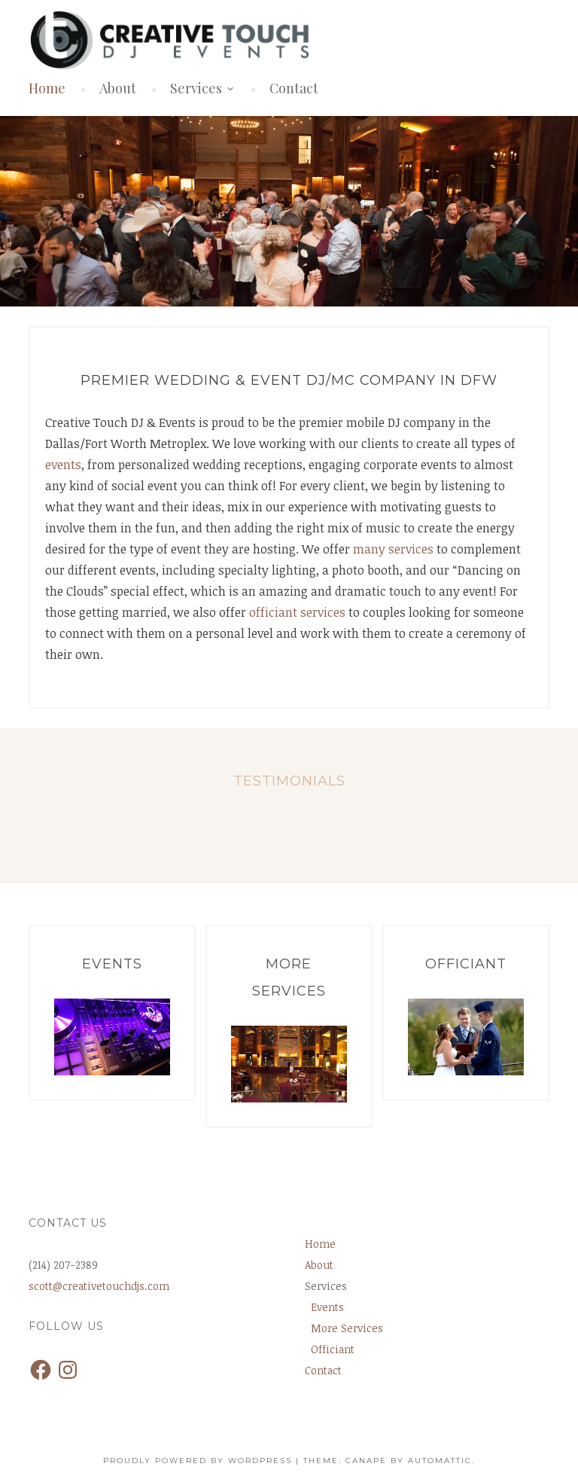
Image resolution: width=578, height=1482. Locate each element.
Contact (293, 88)
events (63, 464)
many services (393, 549)
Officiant (332, 1349)
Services (196, 88)
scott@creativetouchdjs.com (99, 1286)
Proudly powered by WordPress (197, 1460)
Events (327, 1307)
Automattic (440, 1460)
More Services (347, 1328)
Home (47, 88)
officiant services (297, 612)
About (117, 88)
